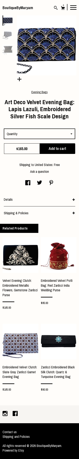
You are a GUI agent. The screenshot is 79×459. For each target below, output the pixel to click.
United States (43, 164)
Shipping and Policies (16, 436)
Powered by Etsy (13, 450)
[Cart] (63, 8)
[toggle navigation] (73, 7)
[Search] (56, 8)
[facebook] (15, 414)
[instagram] (5, 414)
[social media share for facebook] (27, 183)
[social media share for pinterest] (51, 183)
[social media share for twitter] (39, 183)
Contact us (10, 432)
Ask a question (39, 171)
